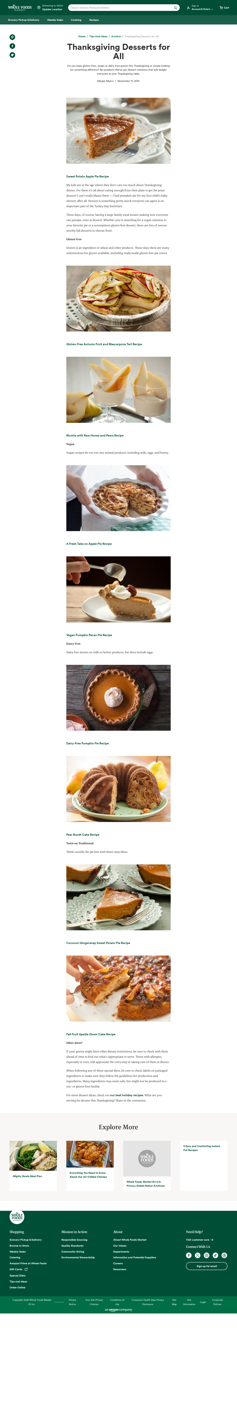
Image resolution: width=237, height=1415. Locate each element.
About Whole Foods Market (129, 1341)
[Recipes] (94, 20)
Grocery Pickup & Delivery (26, 1341)
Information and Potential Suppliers (134, 1359)
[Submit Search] (175, 8)
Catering (15, 1359)
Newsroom (119, 1371)
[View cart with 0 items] (224, 7)
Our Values (119, 1347)
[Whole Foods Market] (20, 8)
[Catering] (76, 20)
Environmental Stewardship (78, 1359)
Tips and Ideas (18, 1383)
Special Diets (18, 1377)
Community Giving (72, 1353)
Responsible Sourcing (74, 1341)
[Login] (200, 7)
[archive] (116, 36)
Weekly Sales (18, 1353)
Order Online (17, 1389)
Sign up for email (207, 1367)
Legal (203, 1403)
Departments (121, 1353)
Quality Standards (72, 1347)
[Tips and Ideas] (98, 36)
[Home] (82, 36)
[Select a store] (50, 7)
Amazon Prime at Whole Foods (28, 1365)
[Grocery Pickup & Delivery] (23, 20)
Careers (118, 1365)
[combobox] (118, 8)
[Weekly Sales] (55, 20)
